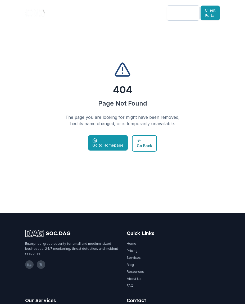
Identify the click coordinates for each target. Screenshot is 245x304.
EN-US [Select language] (155, 13)
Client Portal (210, 13)
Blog (105, 13)
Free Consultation (183, 13)
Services (134, 258)
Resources (129, 13)
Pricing (87, 13)
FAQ (130, 286)
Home (131, 244)
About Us (134, 279)
